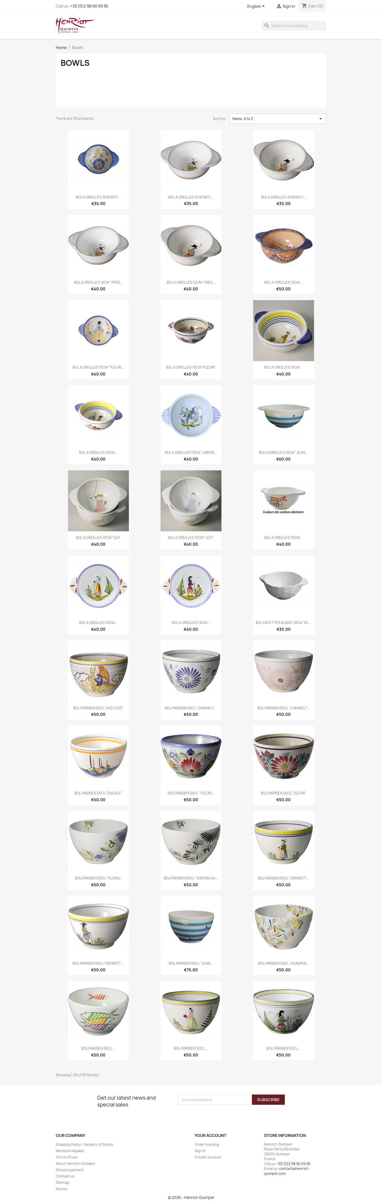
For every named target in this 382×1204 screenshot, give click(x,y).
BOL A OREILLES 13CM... (283, 282)
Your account (210, 1135)
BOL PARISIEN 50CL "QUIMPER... (283, 963)
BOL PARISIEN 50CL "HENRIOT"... (283, 878)
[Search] (294, 25)
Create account (208, 1157)
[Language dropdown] (256, 7)
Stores (61, 1188)
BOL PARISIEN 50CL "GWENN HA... (191, 878)
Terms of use (66, 1157)
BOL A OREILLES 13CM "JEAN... (283, 452)
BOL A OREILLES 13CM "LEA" (98, 537)
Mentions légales (70, 1150)
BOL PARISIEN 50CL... (98, 1048)
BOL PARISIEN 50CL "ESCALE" (98, 793)
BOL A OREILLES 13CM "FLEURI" (191, 367)
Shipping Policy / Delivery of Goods (84, 1144)
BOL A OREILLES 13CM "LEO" (191, 537)
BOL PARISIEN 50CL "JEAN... (191, 963)
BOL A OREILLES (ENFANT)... (98, 197)
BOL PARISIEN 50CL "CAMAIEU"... (191, 708)
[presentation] (219, 1114)
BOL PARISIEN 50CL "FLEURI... (191, 793)
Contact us (65, 1176)
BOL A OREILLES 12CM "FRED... (98, 282)
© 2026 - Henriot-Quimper (191, 1197)
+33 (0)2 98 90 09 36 (89, 6)
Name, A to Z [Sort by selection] (278, 119)
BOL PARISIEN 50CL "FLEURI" (283, 793)
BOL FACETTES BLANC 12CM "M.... (283, 622)
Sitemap (62, 1182)
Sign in (200, 1150)
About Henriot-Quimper (75, 1163)
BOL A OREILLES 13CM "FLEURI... (98, 367)
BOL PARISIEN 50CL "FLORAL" (98, 878)
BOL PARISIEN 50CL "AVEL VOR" (98, 708)
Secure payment (70, 1169)
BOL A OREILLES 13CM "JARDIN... (191, 452)
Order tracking (207, 1144)
